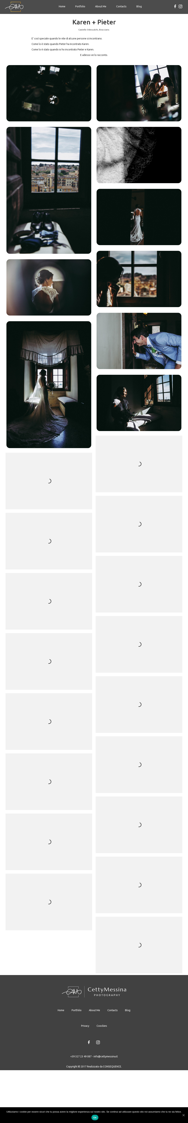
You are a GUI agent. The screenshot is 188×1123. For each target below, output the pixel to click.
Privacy (85, 1078)
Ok (95, 1117)
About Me (100, 6)
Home (63, 6)
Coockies (102, 1078)
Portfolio (80, 6)
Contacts (121, 6)
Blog (139, 6)
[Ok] (183, 1115)
